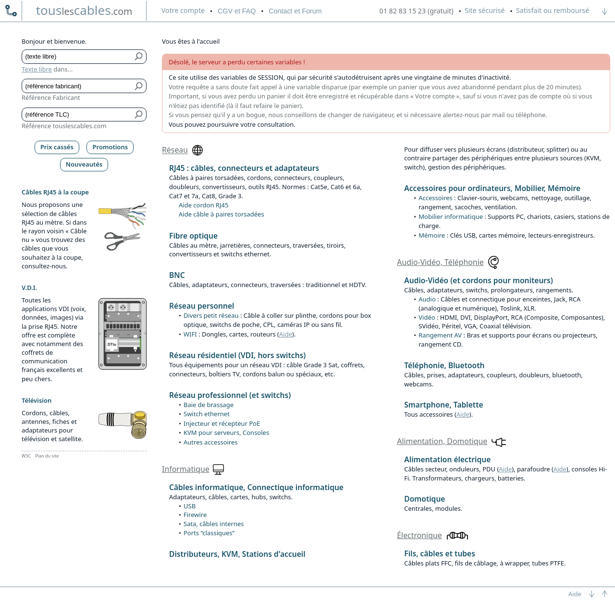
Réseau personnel (201, 305)
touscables (84, 10)
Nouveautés (84, 164)
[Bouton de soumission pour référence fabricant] (139, 86)
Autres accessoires (211, 442)
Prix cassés (57, 147)
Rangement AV (440, 335)
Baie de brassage (209, 404)
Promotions (110, 147)
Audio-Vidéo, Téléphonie (440, 262)
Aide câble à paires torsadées (221, 214)
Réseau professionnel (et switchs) (230, 395)
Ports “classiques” (209, 533)
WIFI (190, 334)
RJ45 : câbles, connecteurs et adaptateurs (244, 168)
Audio (427, 299)
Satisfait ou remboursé (552, 10)
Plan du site (47, 456)
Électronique (419, 535)
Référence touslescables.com (64, 125)
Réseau (175, 150)
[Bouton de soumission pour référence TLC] (139, 114)
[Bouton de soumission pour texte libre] (139, 56)
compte (183, 10)
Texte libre (37, 69)
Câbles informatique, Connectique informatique (256, 487)
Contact (295, 11)
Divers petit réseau (211, 315)
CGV (237, 11)
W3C (26, 456)
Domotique (424, 498)
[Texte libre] (77, 56)
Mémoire (431, 235)
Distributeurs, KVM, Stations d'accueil (237, 554)
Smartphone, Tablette (443, 404)
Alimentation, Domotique (442, 441)
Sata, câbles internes (214, 523)
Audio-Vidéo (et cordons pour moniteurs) (478, 280)
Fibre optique (193, 235)
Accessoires (435, 197)
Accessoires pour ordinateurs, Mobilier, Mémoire (492, 188)
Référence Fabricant (51, 97)
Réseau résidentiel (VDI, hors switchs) (237, 355)
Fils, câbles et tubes (439, 553)
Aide (285, 334)
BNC (177, 275)
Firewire (195, 514)
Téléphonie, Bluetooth (444, 365)
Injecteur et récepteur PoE (222, 423)
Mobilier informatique (450, 216)
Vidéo (426, 317)
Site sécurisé (485, 10)
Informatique (185, 469)
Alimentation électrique (447, 459)
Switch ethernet (207, 413)
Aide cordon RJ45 (203, 205)
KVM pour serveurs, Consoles (226, 432)
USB (190, 506)
